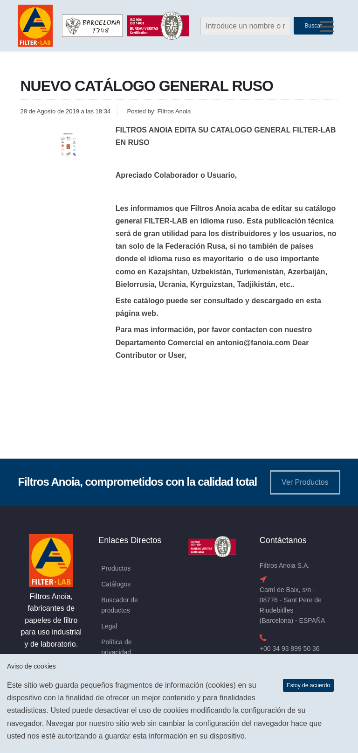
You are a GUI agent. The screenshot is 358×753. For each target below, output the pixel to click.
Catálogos (116, 584)
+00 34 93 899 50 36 (290, 648)
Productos (116, 568)
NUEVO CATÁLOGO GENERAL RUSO (146, 85)
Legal (109, 626)
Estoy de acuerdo (308, 685)
